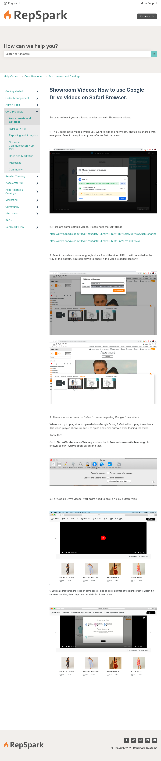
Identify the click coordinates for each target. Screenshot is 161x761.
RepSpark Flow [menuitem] (14, 227)
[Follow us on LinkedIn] (147, 740)
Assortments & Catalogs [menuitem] (14, 191)
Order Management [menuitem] (17, 98)
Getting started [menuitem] (14, 91)
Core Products (33, 76)
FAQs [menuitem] (8, 220)
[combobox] (77, 54)
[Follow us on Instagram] (140, 740)
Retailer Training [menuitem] (15, 176)
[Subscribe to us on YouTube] (154, 740)
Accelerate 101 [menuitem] (14, 182)
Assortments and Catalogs (64, 76)
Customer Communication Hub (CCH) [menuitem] (21, 146)
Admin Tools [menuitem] (13, 104)
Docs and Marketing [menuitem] (21, 156)
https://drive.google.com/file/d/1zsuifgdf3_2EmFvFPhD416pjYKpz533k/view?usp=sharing (103, 233)
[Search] (154, 54)
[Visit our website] (133, 740)
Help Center (11, 76)
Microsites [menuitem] (15, 162)
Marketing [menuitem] (11, 200)
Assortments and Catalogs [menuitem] (20, 120)
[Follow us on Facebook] (126, 740)
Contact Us (147, 16)
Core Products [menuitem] (14, 111)
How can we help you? (31, 46)
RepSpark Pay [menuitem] (17, 128)
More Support (149, 3)
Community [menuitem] (16, 169)
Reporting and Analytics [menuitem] (23, 135)
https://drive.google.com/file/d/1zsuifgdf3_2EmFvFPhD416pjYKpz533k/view (95, 241)
